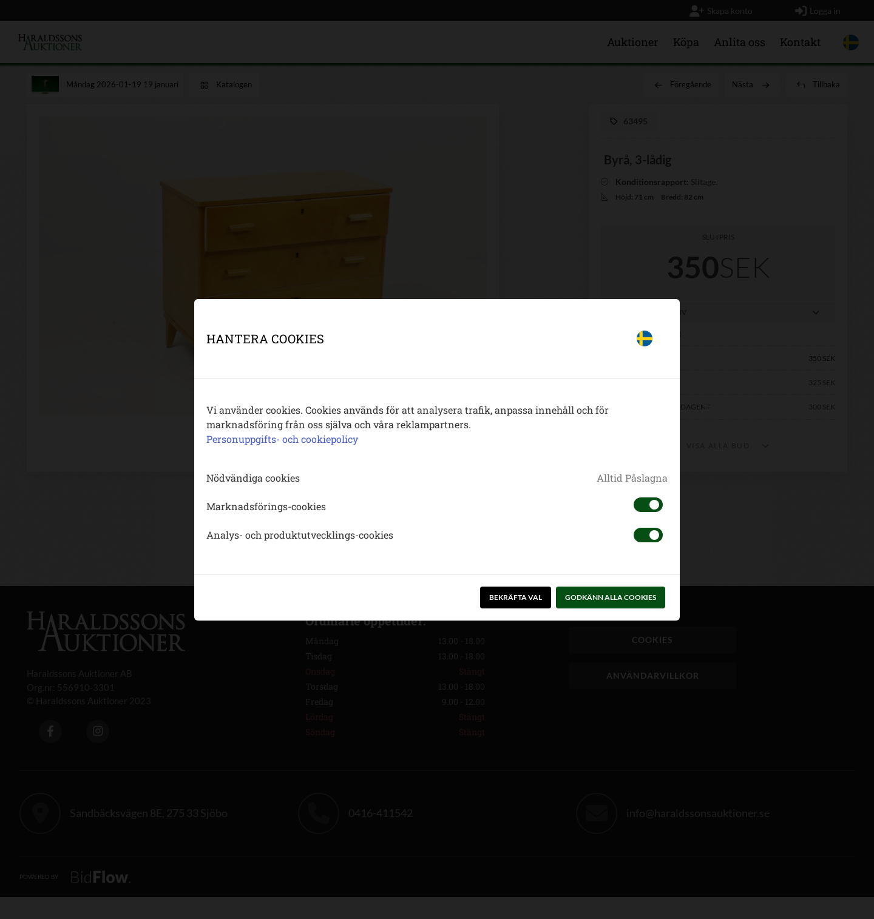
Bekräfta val (515, 597)
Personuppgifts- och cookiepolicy (282, 439)
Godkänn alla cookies (610, 597)
